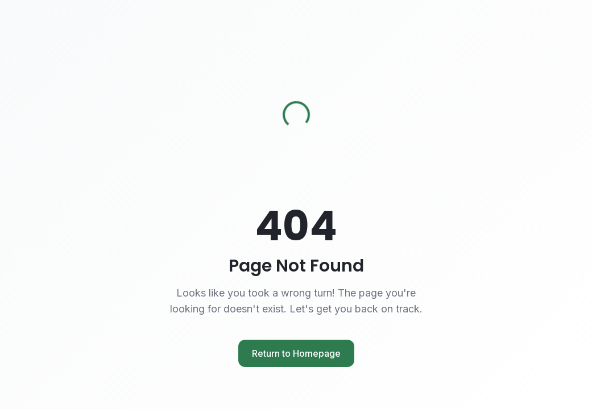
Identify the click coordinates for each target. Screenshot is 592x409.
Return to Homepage (296, 353)
